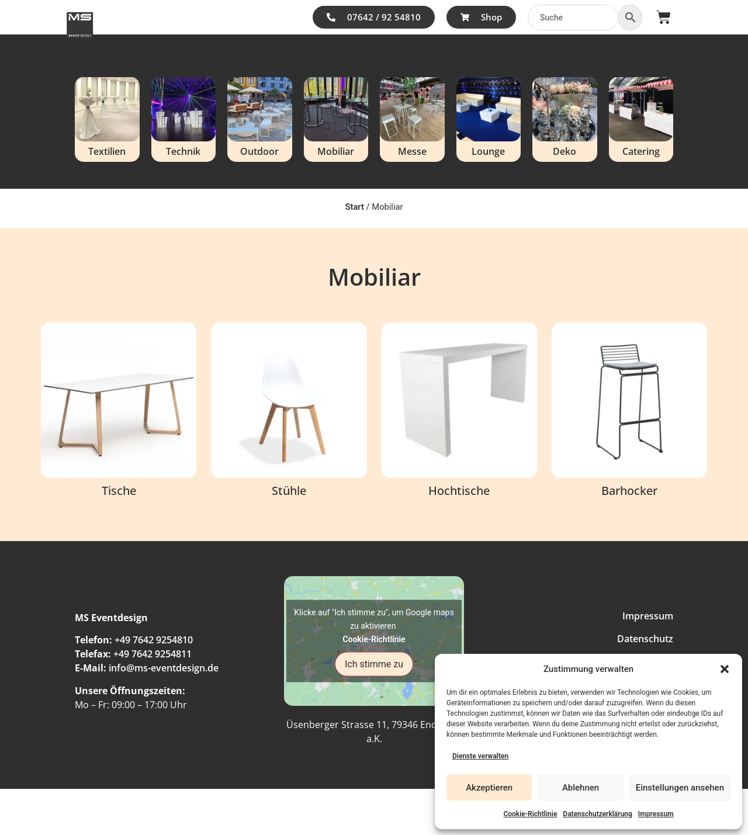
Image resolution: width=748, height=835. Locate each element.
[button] (724, 669)
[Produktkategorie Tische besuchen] (118, 413)
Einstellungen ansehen (680, 787)
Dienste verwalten (480, 756)
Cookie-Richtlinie (530, 814)
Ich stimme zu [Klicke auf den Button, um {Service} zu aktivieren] (374, 664)
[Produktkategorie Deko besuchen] (564, 119)
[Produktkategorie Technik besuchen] (183, 119)
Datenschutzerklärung (597, 814)
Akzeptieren (489, 787)
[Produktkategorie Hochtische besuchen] (459, 413)
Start (354, 207)
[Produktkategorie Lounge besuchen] (488, 119)
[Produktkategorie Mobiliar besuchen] (336, 119)
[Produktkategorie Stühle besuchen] (288, 413)
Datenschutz (645, 638)
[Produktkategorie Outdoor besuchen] (259, 119)
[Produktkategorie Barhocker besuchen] (629, 413)
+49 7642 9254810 (154, 639)
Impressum (656, 814)
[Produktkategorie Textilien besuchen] (107, 119)
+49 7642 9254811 (152, 653)
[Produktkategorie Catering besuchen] (641, 119)
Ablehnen (580, 787)
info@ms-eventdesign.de (164, 667)
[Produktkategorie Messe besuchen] (412, 119)
